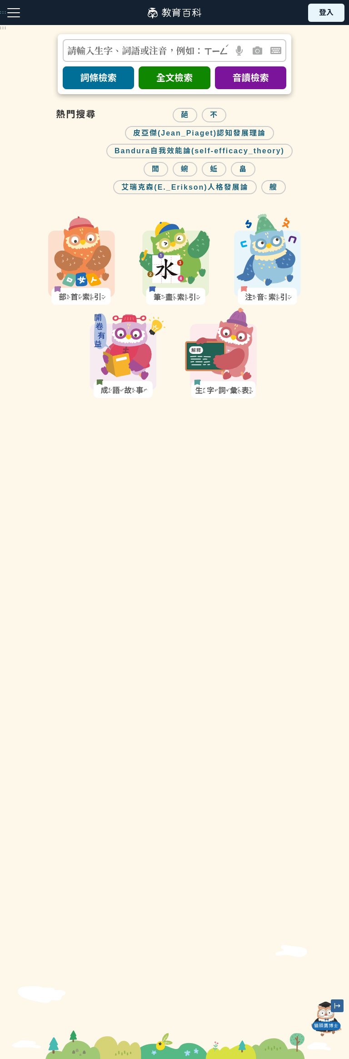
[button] (240, 50)
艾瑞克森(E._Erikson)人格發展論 (184, 187)
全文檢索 (174, 78)
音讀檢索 (250, 78)
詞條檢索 (98, 78)
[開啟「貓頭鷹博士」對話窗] (326, 1019)
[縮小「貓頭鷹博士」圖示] (337, 1005)
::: (3, 27)
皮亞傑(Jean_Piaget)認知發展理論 (199, 133)
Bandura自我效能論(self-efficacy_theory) (199, 151)
